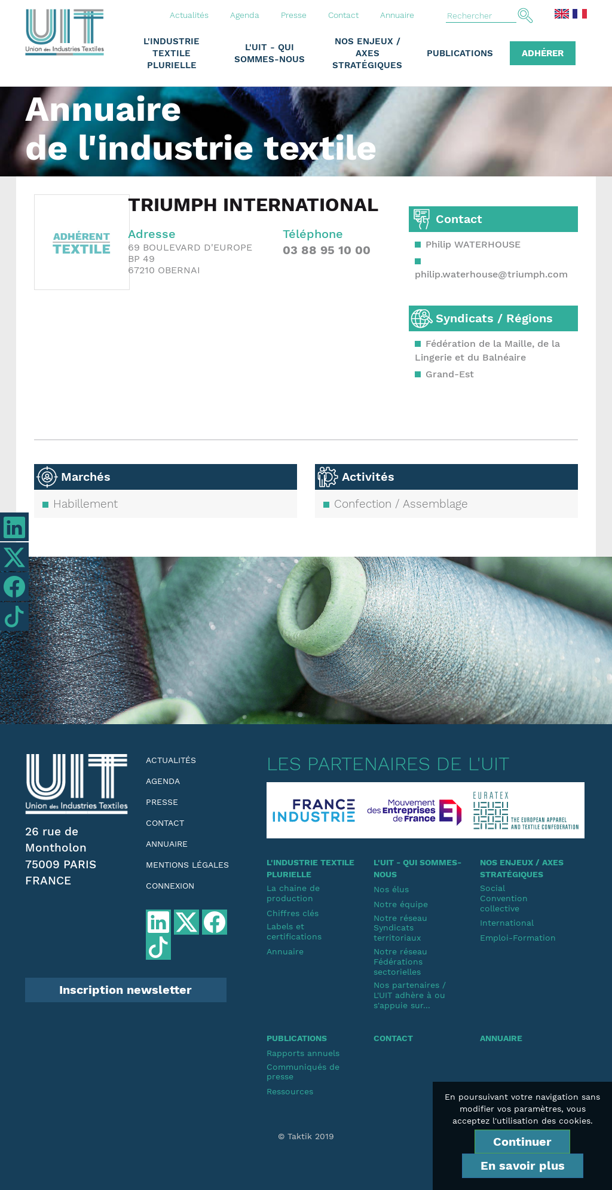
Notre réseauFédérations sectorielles (400, 962)
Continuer (522, 1141)
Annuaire (397, 15)
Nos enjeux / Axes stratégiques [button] (367, 53)
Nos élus (391, 889)
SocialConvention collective (504, 898)
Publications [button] (460, 53)
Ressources (290, 1091)
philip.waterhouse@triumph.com (491, 274)
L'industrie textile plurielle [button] (171, 53)
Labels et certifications (294, 931)
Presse (294, 15)
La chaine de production (293, 893)
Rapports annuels (303, 1053)
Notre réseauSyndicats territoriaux (400, 928)
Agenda (244, 15)
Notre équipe (401, 904)
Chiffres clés (293, 913)
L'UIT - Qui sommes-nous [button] (269, 53)
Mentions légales (187, 864)
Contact (343, 15)
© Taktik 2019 (306, 1136)
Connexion (170, 885)
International (507, 922)
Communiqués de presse (303, 1072)
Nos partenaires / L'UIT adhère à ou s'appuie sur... (410, 995)
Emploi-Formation (518, 937)
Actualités (189, 15)
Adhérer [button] (543, 53)
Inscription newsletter (125, 989)
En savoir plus (523, 1165)
